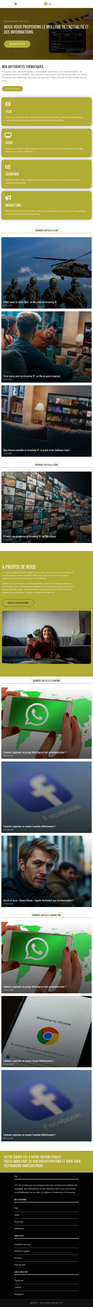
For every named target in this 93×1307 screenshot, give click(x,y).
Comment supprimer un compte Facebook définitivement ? (29, 826)
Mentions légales (22, 1251)
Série (16, 1215)
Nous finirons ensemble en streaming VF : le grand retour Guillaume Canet (36, 450)
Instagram (18, 1294)
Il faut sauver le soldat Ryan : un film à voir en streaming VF (30, 302)
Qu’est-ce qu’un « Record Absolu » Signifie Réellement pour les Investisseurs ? (38, 900)
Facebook (18, 1280)
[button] (17, 44)
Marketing (18, 1228)
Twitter (17, 1287)
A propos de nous (22, 1244)
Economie (18, 1221)
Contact (17, 1258)
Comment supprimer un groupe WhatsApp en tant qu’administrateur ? (34, 752)
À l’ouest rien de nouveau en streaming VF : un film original (29, 536)
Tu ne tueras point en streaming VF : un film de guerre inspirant (31, 376)
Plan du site (19, 1264)
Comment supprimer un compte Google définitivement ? (28, 1060)
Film (16, 1208)
